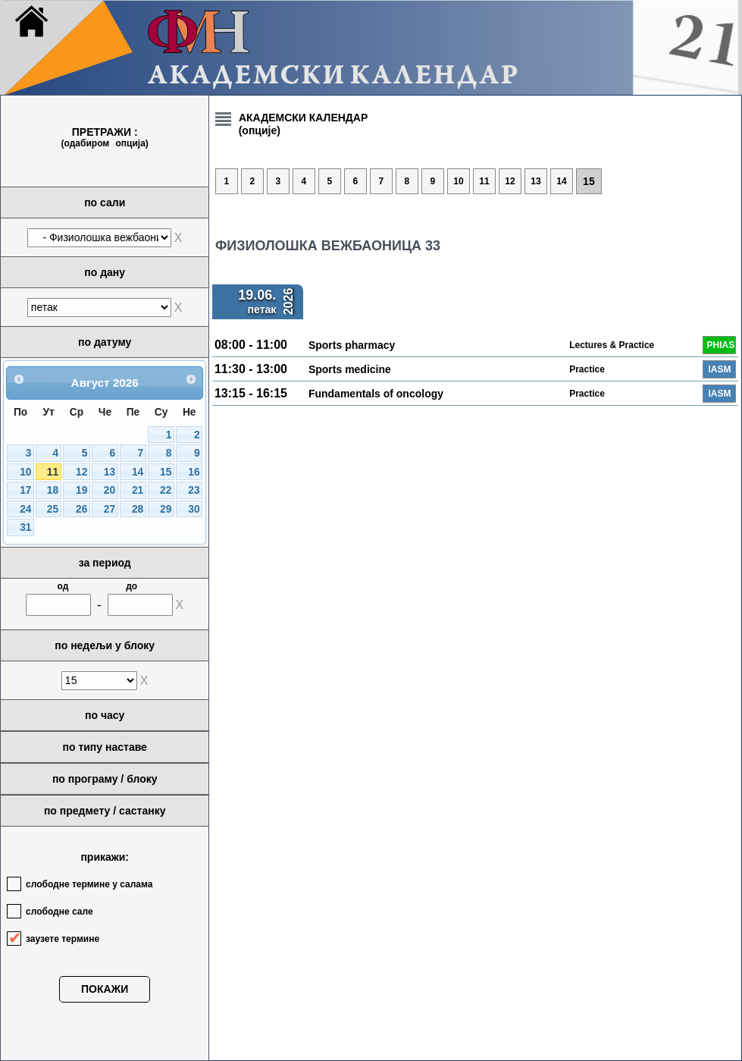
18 (52, 490)
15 (165, 472)
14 (137, 472)
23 (193, 490)
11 (52, 472)
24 (25, 509)
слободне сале (59, 911)
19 (81, 490)
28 (137, 509)
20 (109, 490)
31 (25, 527)
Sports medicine (349, 369)
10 (25, 472)
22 (165, 490)
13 (109, 472)
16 (193, 472)
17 (25, 490)
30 (193, 509)
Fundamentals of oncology (375, 394)
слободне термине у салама (89, 884)
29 (165, 509)
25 (52, 509)
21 (137, 490)
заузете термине (62, 939)
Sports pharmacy (351, 345)
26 (81, 509)
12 (81, 472)
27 (109, 509)
